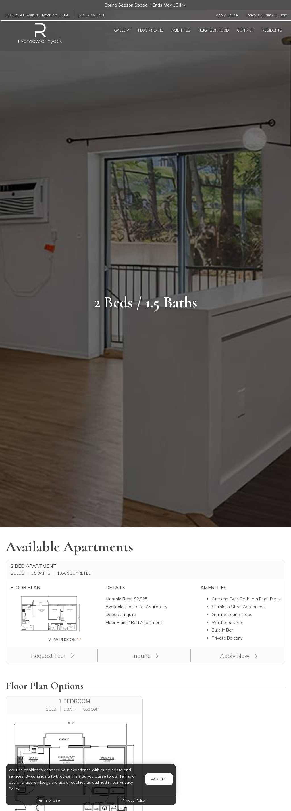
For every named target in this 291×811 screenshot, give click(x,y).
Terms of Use (48, 800)
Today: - (266, 15)
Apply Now (238, 655)
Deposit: (113, 614)
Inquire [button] (145, 655)
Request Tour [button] (52, 655)
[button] (145, 5)
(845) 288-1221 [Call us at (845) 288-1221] (92, 15)
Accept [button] (159, 778)
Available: (114, 606)
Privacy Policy (133, 800)
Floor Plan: (115, 622)
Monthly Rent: (119, 599)
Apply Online (226, 15)
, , (37, 15)
